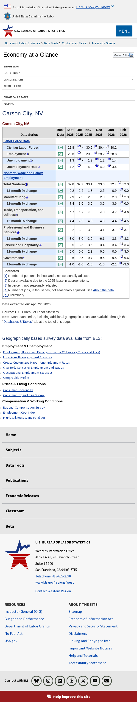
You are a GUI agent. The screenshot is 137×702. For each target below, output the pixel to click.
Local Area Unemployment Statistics (27, 357)
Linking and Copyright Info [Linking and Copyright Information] (90, 640)
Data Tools (51, 43)
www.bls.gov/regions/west (54, 582)
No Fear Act (14, 633)
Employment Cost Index (19, 412)
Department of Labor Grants (27, 626)
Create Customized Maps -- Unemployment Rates (36, 362)
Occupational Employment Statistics (28, 372)
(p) (5, 295)
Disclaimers (78, 633)
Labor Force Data (16, 141)
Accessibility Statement (87, 662)
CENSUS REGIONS (13, 79)
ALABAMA (9, 103)
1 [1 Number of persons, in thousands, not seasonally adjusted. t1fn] (38, 147)
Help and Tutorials (83, 655)
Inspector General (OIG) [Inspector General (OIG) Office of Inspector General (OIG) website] (23, 611)
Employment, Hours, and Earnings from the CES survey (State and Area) (51, 352)
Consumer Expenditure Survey (24, 395)
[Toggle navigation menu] (124, 30)
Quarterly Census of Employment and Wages (33, 367)
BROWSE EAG (11, 66)
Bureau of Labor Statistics (22, 43)
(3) (5, 285)
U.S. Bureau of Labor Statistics (39, 31)
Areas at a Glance (103, 43)
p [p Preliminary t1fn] (95, 146)
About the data (103, 290)
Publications (17, 480)
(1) (5, 276)
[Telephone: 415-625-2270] (62, 576)
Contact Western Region (53, 591)
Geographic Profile (16, 378)
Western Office (123, 55)
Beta (10, 526)
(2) (5, 280)
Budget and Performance (24, 618)
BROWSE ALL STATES (16, 97)
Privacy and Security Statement (93, 626)
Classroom (15, 510)
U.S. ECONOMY (12, 73)
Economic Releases (22, 495)
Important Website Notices (90, 648)
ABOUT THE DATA (12, 86)
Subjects (13, 449)
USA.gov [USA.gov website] (11, 640)
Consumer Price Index (18, 390)
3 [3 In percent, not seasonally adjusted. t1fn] (39, 166)
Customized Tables (75, 43)
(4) (5, 290)
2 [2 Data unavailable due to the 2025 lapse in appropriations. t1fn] (79, 146)
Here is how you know (93, 7)
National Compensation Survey (24, 407)
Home (11, 434)
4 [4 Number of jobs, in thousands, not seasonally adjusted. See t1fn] (26, 184)
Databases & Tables (17, 321)
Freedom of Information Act (91, 618)
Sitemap (75, 611)
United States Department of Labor (29, 16)
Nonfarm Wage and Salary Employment (23, 175)
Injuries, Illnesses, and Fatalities (24, 417)
